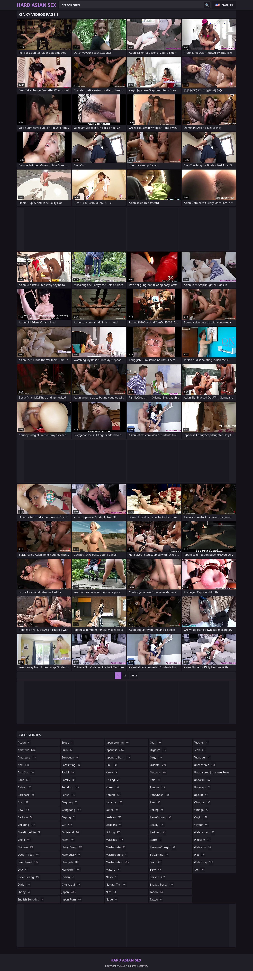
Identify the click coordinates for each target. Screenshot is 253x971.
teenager (202, 757)
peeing (157, 809)
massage (114, 839)
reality (157, 824)
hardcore (71, 869)
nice (111, 892)
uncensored (205, 764)
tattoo (156, 899)
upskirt (201, 794)
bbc (23, 802)
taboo (157, 892)
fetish (69, 794)
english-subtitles (31, 899)
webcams (203, 847)
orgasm (158, 750)
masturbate (116, 847)
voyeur (201, 824)
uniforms (202, 787)
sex (156, 862)
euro (67, 750)
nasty (112, 877)
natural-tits (116, 884)
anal (24, 764)
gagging (70, 802)
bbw (24, 809)
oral (156, 742)
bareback (26, 794)
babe (24, 779)
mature (113, 869)
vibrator (202, 802)
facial (68, 772)
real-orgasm (161, 817)
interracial (71, 884)
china (24, 839)
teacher (201, 742)
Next (134, 675)
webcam (202, 839)
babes (25, 787)
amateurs (27, 757)
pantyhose (160, 794)
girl (67, 824)
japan (69, 892)
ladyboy (114, 802)
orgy (156, 757)
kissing (113, 779)
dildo (24, 884)
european (70, 757)
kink (112, 764)
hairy (68, 839)
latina (112, 809)
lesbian (114, 817)
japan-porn (72, 899)
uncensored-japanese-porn (211, 773)
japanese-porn (118, 757)
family (69, 779)
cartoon (25, 817)
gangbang (72, 809)
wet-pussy (203, 862)
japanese (115, 750)
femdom (71, 787)
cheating (26, 824)
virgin (201, 817)
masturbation (117, 862)
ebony (24, 892)
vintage (201, 809)
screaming (159, 854)
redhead (158, 832)
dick (24, 869)
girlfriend (71, 832)
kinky (112, 772)
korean (113, 794)
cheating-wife (29, 832)
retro (156, 839)
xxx (199, 869)
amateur (27, 750)
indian (68, 877)
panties (158, 787)
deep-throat (29, 854)
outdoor (158, 772)
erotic (68, 742)
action (24, 742)
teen (200, 750)
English (227, 5)
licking (113, 832)
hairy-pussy (72, 847)
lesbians (114, 824)
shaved (158, 877)
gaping (69, 817)
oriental (158, 764)
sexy (156, 869)
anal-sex (26, 772)
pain (155, 779)
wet (199, 854)
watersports (204, 832)
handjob (70, 862)
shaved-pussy (162, 884)
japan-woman (118, 742)
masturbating (117, 854)
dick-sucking (29, 877)
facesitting (71, 764)
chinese (26, 847)
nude (112, 899)
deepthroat (28, 862)
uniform (202, 779)
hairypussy (71, 854)
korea (113, 787)
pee (155, 802)
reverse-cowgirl (163, 847)
